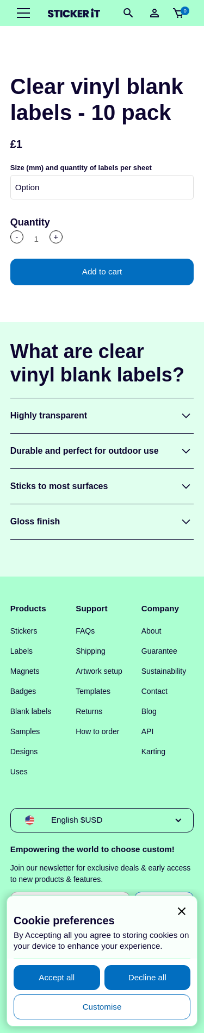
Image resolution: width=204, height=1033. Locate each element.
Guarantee (159, 651)
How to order (97, 731)
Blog (149, 711)
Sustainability (164, 671)
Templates (93, 691)
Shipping (91, 651)
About (151, 631)
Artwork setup (99, 671)
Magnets (25, 671)
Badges (23, 691)
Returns (89, 711)
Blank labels (31, 711)
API (147, 731)
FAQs (85, 631)
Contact (154, 691)
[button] (21, 13)
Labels (21, 651)
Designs (24, 751)
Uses (19, 771)
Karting (153, 751)
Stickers (24, 631)
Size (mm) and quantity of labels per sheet (81, 168)
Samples (25, 731)
